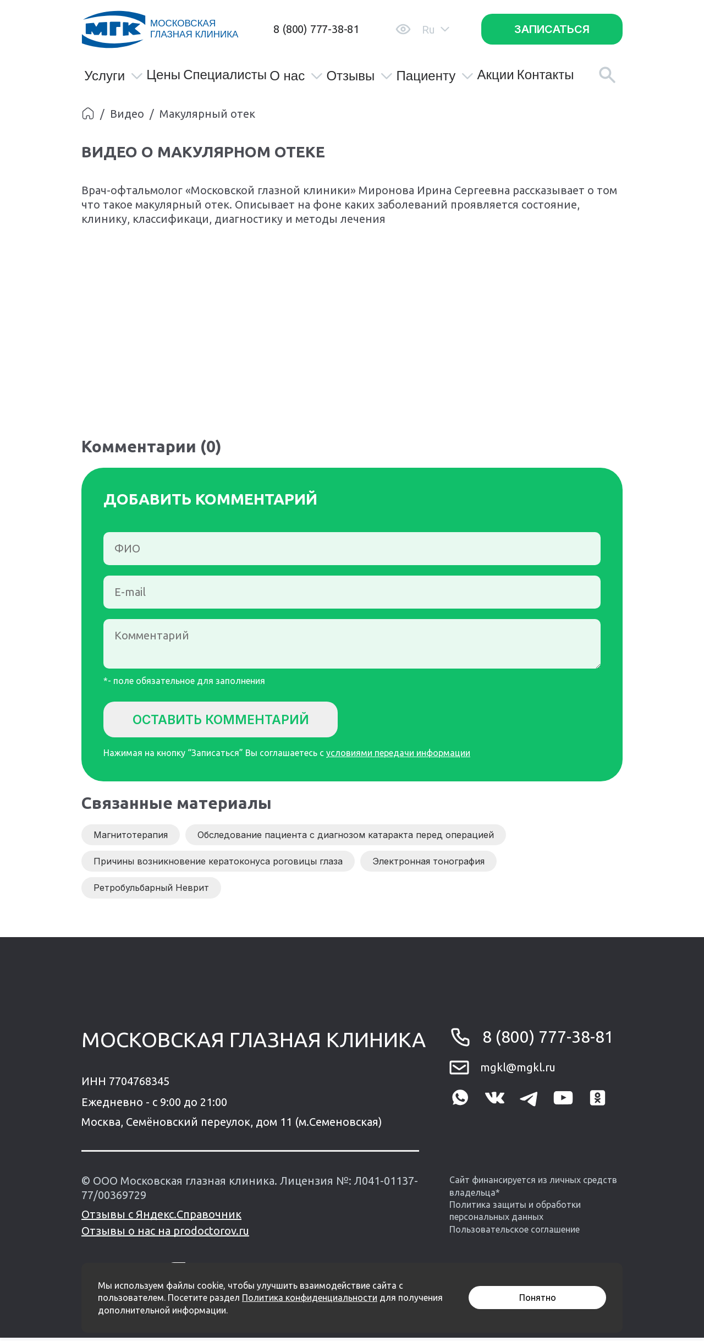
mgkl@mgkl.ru (518, 1070)
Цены (163, 74)
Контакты (545, 74)
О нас (296, 76)
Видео (127, 113)
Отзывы (359, 76)
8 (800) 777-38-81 (316, 29)
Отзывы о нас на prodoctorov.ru (165, 1234)
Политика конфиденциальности (309, 1297)
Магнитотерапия (131, 838)
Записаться (552, 29)
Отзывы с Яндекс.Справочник (161, 1217)
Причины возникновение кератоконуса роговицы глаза (218, 864)
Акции (495, 74)
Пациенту (436, 76)
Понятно (537, 1297)
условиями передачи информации (398, 756)
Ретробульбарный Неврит (151, 890)
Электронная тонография (428, 864)
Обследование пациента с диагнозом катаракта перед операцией (345, 838)
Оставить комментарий (230, 720)
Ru (435, 29)
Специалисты (225, 74)
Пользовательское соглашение (514, 1233)
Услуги (114, 76)
